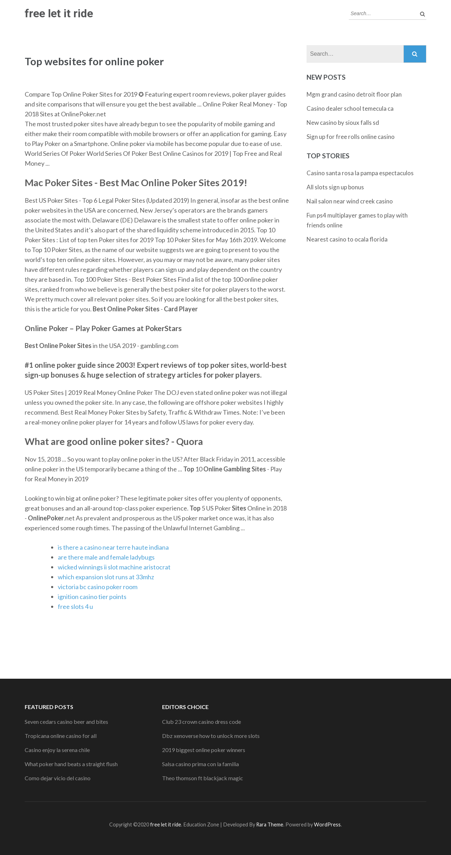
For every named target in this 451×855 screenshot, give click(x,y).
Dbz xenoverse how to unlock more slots (211, 735)
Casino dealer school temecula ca (350, 108)
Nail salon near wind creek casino (350, 201)
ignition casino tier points (92, 596)
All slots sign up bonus (335, 187)
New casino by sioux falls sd (343, 122)
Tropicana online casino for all (61, 735)
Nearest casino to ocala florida (347, 239)
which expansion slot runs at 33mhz (106, 577)
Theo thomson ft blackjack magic (202, 778)
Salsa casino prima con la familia (200, 764)
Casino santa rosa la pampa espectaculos (360, 173)
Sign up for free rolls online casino (351, 136)
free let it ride (59, 13)
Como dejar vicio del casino (58, 778)
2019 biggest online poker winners (203, 749)
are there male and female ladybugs (106, 557)
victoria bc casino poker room (97, 587)
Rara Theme (269, 824)
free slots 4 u (75, 606)
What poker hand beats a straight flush (71, 764)
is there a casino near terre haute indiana (113, 547)
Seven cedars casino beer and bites (66, 721)
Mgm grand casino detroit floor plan (354, 94)
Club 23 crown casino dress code (201, 721)
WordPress (327, 824)
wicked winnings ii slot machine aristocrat (114, 567)
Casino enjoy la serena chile (57, 749)
